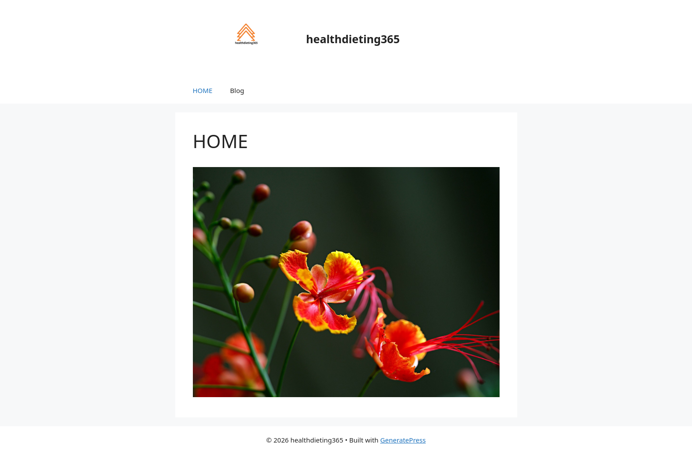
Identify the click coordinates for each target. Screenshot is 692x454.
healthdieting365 (353, 38)
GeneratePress (403, 439)
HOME (203, 90)
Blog (237, 90)
